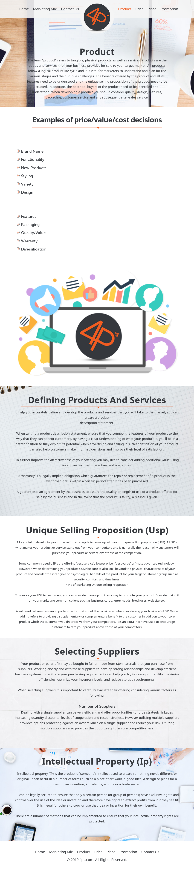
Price (139, 9)
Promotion (169, 9)
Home (24, 9)
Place (152, 9)
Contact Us (70, 9)
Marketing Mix (45, 9)
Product (124, 9)
